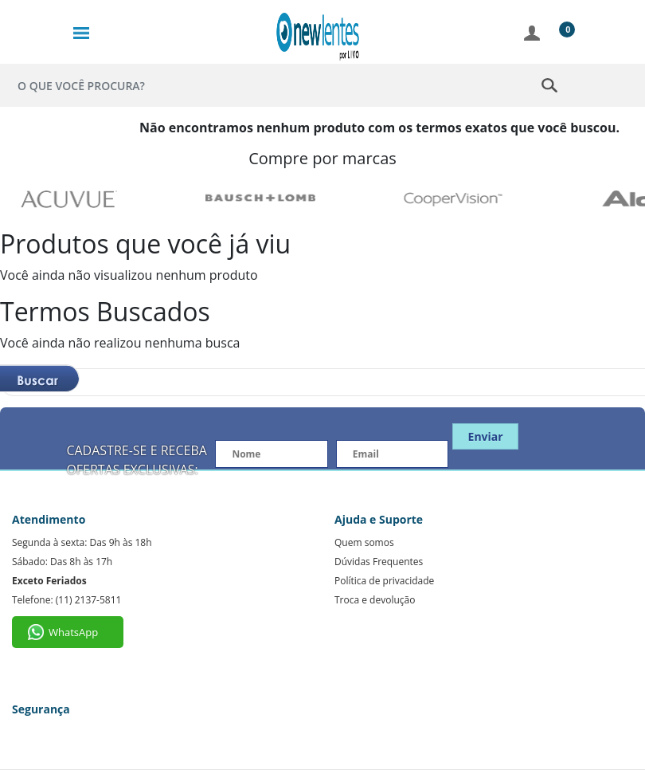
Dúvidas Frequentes (378, 561)
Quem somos (364, 542)
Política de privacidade (384, 580)
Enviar (485, 436)
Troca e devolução (374, 600)
